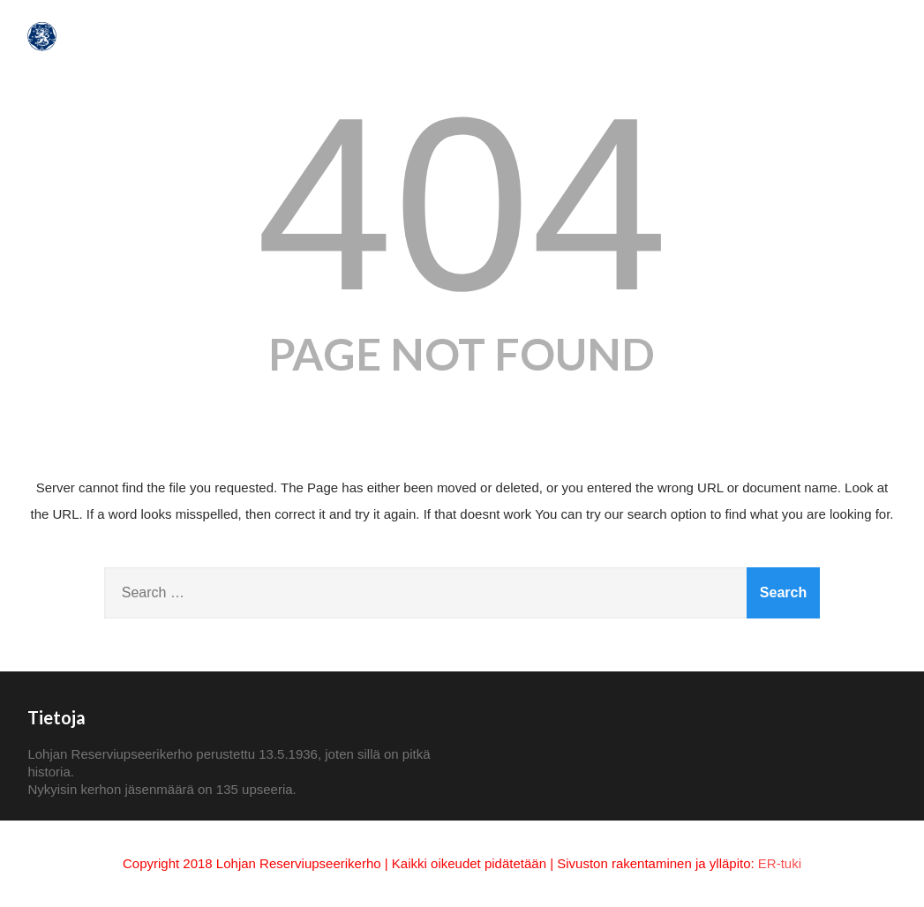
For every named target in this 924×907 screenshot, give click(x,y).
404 (462, 203)
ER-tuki (779, 863)
